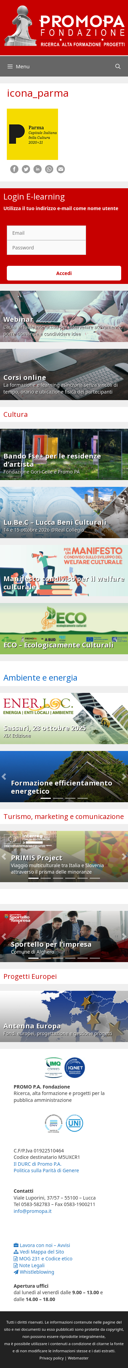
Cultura (15, 414)
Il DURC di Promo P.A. (37, 1164)
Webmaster (78, 1357)
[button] (4, 776)
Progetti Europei (30, 976)
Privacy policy (52, 1357)
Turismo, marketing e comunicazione (63, 816)
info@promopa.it (33, 1211)
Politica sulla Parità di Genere (46, 1170)
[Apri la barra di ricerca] (118, 66)
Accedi (64, 273)
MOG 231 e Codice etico (43, 1258)
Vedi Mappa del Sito (39, 1251)
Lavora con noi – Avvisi (42, 1245)
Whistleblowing (34, 1272)
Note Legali (29, 1265)
